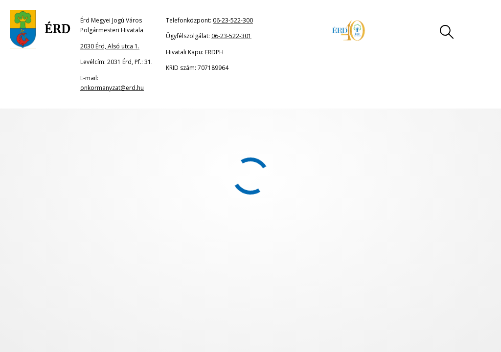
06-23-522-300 (233, 20)
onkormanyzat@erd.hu (112, 88)
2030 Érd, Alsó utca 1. (109, 46)
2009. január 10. (37, 177)
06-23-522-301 (231, 36)
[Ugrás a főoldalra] (40, 29)
